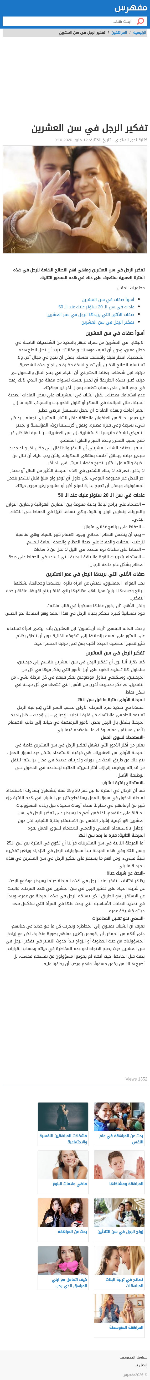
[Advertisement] (75, 82)
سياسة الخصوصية (133, 1357)
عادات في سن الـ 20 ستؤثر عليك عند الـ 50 (96, 307)
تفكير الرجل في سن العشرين (107, 322)
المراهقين (119, 32)
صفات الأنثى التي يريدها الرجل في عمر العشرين (90, 314)
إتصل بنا (141, 1365)
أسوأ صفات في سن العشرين (108, 300)
